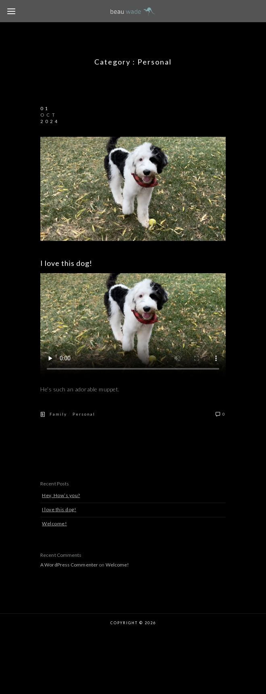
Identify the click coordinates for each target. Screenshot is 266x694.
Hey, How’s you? (61, 495)
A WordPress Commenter (69, 565)
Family (58, 414)
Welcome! (54, 523)
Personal (84, 414)
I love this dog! (66, 263)
